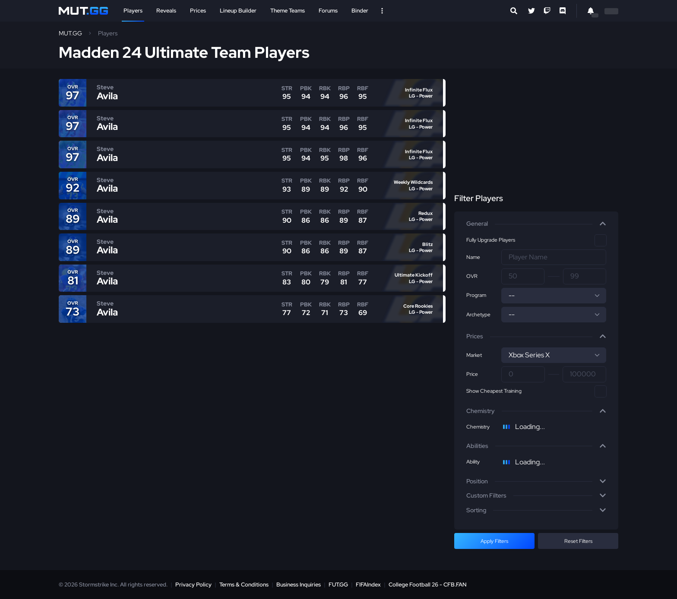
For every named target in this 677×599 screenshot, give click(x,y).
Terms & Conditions (244, 584)
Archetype (478, 314)
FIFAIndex (368, 584)
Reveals (166, 10)
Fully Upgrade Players (490, 239)
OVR (472, 276)
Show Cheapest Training (494, 391)
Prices (198, 10)
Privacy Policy (193, 584)
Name (473, 257)
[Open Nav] (382, 10)
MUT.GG (70, 33)
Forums (328, 10)
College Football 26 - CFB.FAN (428, 584)
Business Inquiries (298, 584)
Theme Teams (287, 10)
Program (476, 295)
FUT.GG (338, 584)
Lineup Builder (238, 10)
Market (474, 355)
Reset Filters (578, 541)
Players (132, 10)
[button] (536, 224)
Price (472, 374)
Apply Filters (494, 541)
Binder (359, 10)
